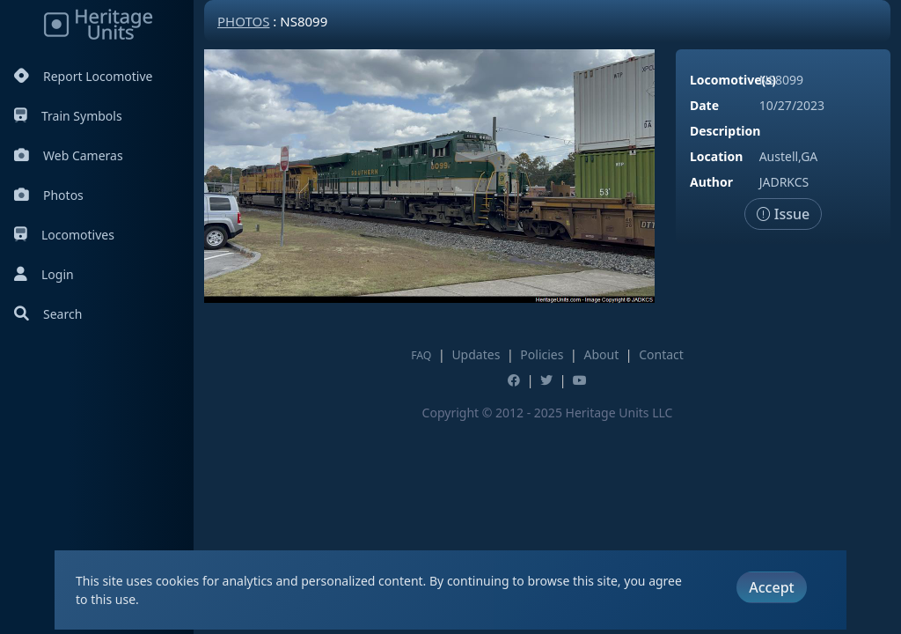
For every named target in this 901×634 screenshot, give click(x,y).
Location (716, 156)
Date (704, 105)
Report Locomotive (83, 76)
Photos (49, 195)
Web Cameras (68, 155)
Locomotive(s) (733, 79)
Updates (475, 354)
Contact (661, 354)
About (601, 354)
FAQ (421, 355)
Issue (783, 214)
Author (711, 181)
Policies (541, 354)
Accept (771, 587)
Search (48, 314)
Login (44, 274)
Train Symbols (68, 115)
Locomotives (64, 234)
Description (725, 130)
